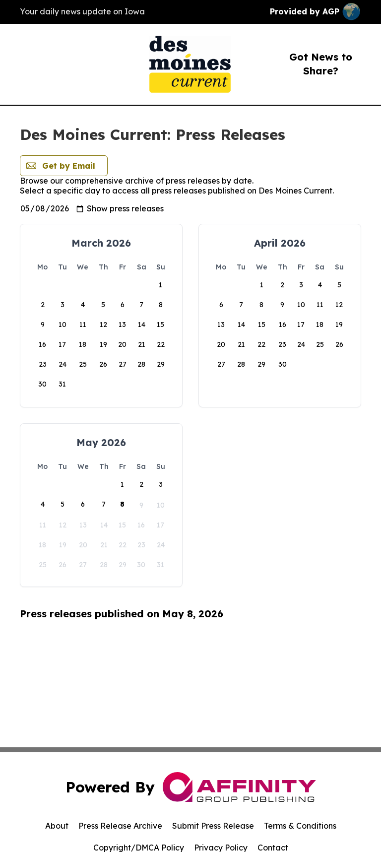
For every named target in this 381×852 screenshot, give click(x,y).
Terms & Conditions (300, 826)
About (56, 826)
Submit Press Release (213, 826)
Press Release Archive (120, 826)
